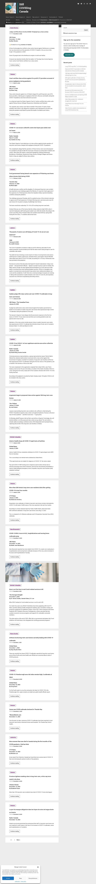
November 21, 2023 (18, 733)
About (29, 17)
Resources (46, 17)
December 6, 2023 (17, 610)
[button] (38, 867)
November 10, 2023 (18, 839)
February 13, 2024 (17, 186)
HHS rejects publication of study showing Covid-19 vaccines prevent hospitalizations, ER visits (75, 79)
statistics (13, 760)
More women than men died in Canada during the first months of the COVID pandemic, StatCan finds (30, 766)
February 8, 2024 (17, 244)
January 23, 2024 (17, 306)
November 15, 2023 (18, 771)
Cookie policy (17, 881)
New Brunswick (15, 546)
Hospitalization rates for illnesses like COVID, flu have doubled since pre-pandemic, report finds (75, 85)
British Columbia (15, 448)
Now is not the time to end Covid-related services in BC (32, 589)
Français (65, 17)
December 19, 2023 (18, 554)
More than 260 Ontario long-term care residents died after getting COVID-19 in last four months (30, 504)
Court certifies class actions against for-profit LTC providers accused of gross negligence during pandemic (31, 83)
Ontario (12, 77)
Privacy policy (23, 881)
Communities (56, 17)
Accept (8, 878)
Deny (20, 878)
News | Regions (20, 17)
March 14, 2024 (17, 88)
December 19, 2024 (18, 36)
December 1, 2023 (17, 662)
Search (65, 27)
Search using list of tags (71, 32)
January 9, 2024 (17, 456)
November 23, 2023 (18, 698)
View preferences (32, 878)
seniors (12, 236)
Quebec (12, 298)
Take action (37, 17)
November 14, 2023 (18, 806)
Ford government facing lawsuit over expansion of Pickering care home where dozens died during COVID (31, 181)
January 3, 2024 (17, 509)
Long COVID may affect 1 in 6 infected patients (76, 66)
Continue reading (15, 68)
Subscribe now (69, 54)
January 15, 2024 (17, 411)
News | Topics (9, 17)
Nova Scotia (14, 27)
